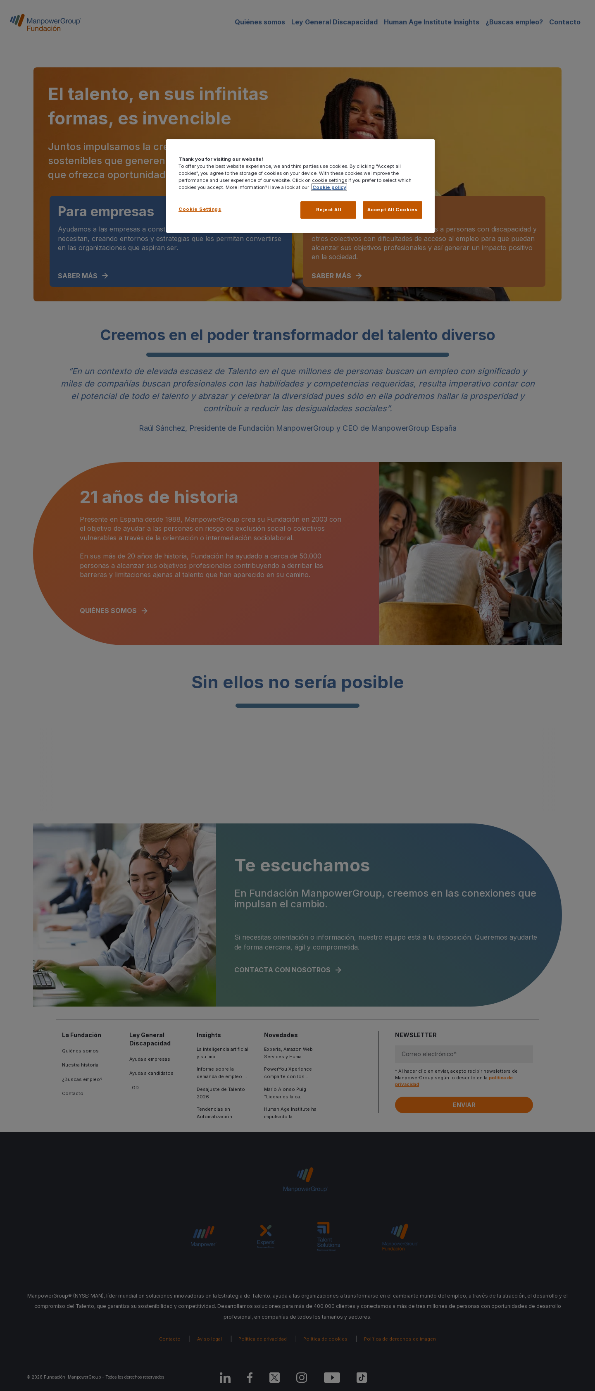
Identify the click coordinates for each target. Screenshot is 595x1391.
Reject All (328, 209)
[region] (300, 186)
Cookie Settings (199, 209)
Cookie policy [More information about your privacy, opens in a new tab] (329, 187)
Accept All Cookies (392, 209)
